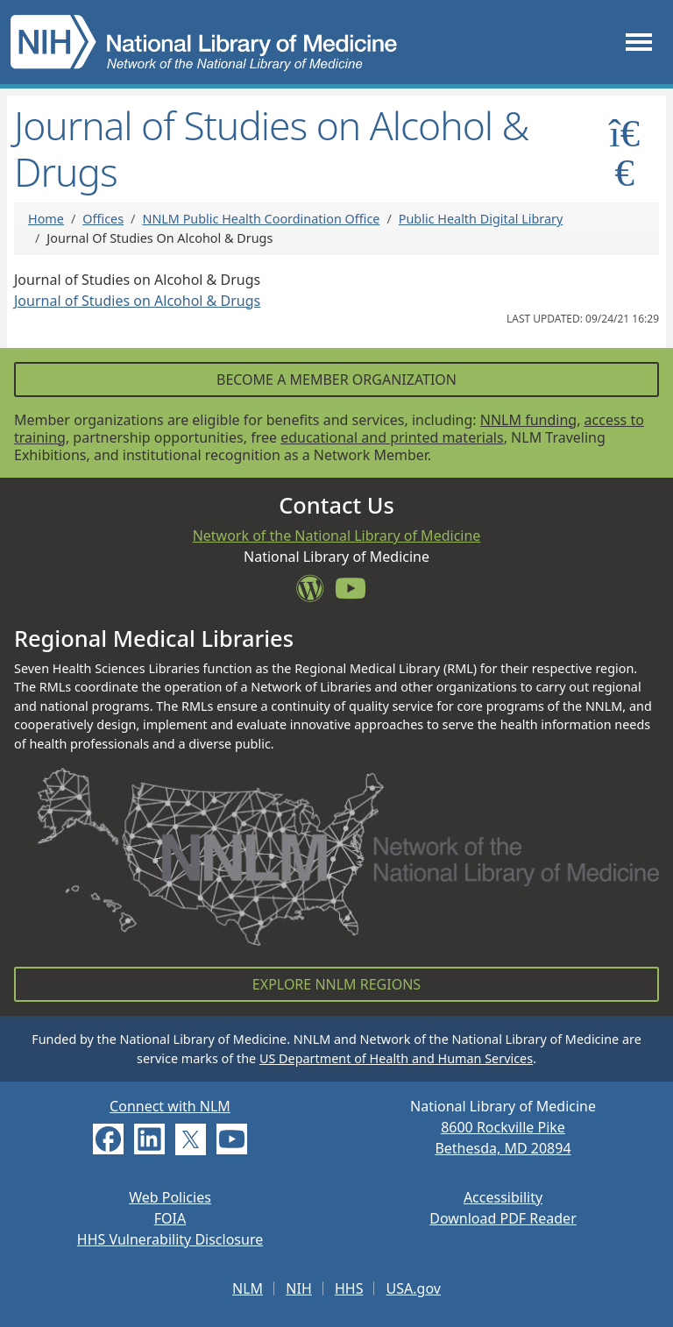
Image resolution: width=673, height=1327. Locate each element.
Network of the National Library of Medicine (337, 535)
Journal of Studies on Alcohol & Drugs (137, 300)
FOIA (170, 1218)
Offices (103, 218)
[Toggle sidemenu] (624, 152)
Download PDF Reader (503, 1218)
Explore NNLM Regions (336, 984)
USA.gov (413, 1288)
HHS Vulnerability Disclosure (170, 1239)
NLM (247, 1288)
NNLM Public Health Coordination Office (260, 218)
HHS (349, 1288)
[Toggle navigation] (638, 41)
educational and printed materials (392, 437)
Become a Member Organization (336, 379)
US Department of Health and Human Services (396, 1058)
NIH (298, 1288)
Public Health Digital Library (481, 218)
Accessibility (503, 1197)
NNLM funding (528, 419)
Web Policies (170, 1197)
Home (46, 218)
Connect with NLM (170, 1106)
